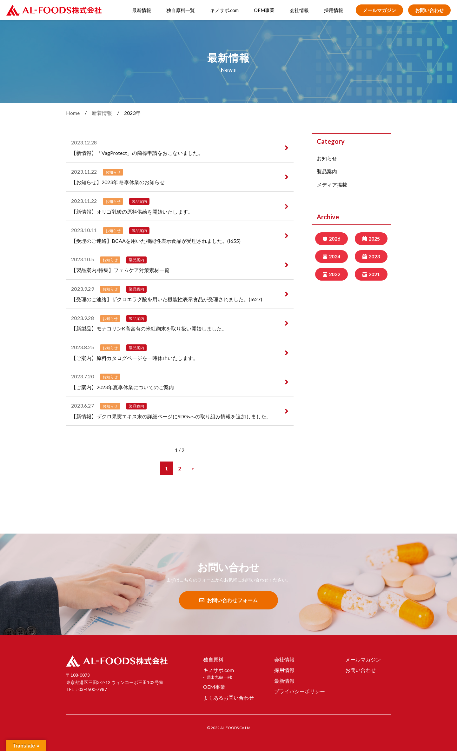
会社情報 (299, 10)
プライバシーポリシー (299, 691)
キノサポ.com (224, 10)
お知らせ (327, 158)
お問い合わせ (429, 10)
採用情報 (333, 10)
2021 (374, 274)
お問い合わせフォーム (228, 600)
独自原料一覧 (180, 10)
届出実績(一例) (219, 677)
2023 (374, 256)
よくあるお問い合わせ (228, 698)
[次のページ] (192, 468)
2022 (334, 274)
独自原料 (213, 659)
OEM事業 (264, 10)
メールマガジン (379, 10)
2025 (374, 239)
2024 (334, 256)
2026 (334, 239)
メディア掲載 (332, 185)
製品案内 (327, 171)
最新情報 (141, 10)
